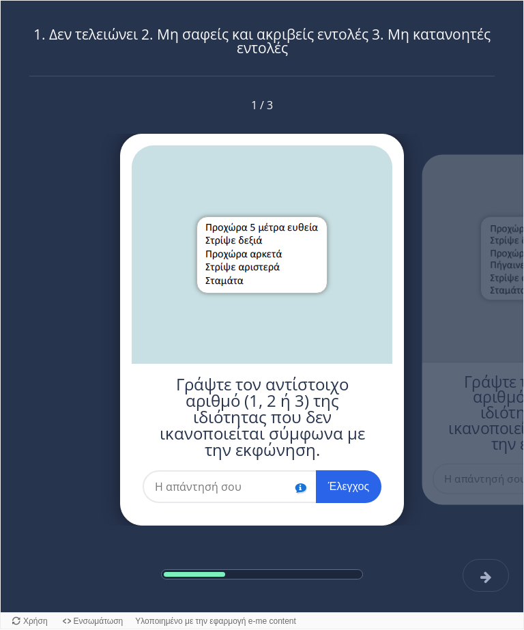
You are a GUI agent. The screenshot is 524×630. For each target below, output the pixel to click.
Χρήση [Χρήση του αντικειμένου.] (35, 621)
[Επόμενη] (486, 575)
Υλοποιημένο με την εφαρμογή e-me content (215, 621)
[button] (300, 485)
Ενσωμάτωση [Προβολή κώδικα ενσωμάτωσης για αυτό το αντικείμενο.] (98, 621)
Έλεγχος (348, 486)
